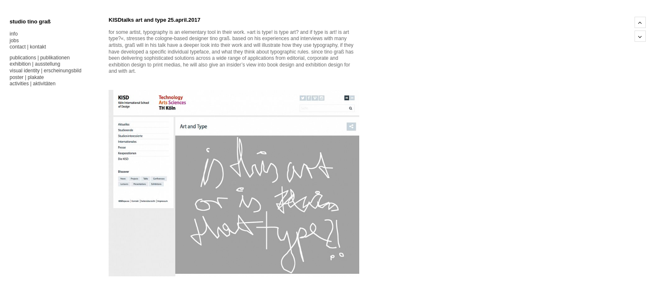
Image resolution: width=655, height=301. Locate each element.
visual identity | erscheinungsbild (45, 71)
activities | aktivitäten (33, 84)
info (14, 34)
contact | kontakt (28, 47)
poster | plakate (27, 77)
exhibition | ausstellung (35, 64)
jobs (14, 40)
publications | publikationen (40, 58)
